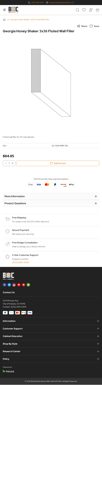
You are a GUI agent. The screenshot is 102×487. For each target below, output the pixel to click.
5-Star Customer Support (25, 255)
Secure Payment (20, 230)
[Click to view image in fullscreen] (51, 83)
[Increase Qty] (13, 163)
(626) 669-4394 (37, 2)
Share (82, 26)
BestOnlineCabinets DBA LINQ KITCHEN (46, 381)
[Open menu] (4, 10)
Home (4, 19)
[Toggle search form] (77, 10)
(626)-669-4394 (18, 307)
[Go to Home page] (13, 10)
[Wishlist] (84, 10)
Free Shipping (19, 217)
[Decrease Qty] (5, 163)
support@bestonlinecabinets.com (61, 2)
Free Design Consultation (25, 242)
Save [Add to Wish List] (94, 26)
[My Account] (90, 10)
